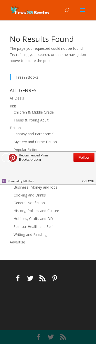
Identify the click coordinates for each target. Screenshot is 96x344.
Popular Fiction (26, 149)
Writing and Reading (30, 234)
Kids (13, 106)
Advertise (17, 242)
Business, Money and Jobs (35, 187)
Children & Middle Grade (34, 112)
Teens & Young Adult (31, 120)
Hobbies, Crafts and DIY (33, 218)
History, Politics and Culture (36, 210)
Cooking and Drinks (30, 195)
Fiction (15, 127)
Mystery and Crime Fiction (35, 141)
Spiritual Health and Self (33, 226)
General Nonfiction (29, 202)
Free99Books (27, 77)
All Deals (17, 98)
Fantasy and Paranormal (34, 133)
